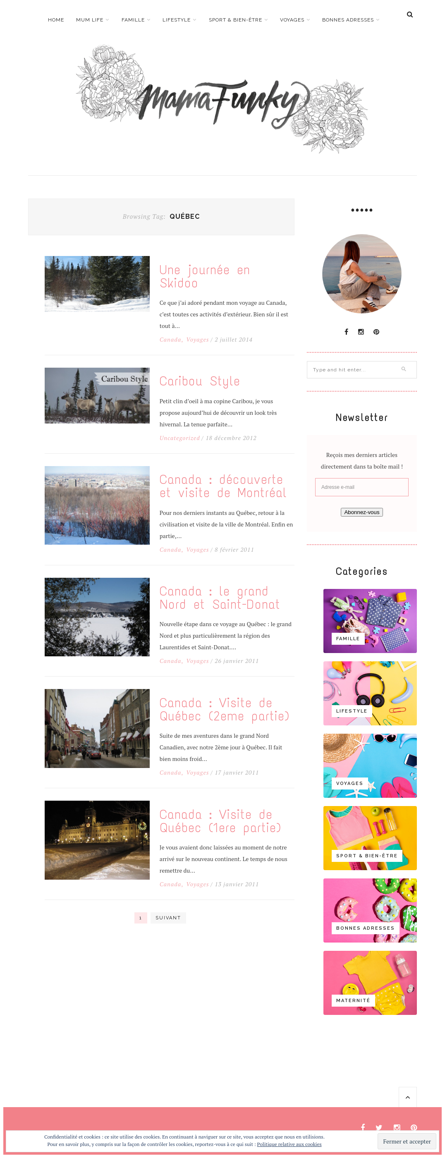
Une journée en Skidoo (205, 276)
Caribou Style (200, 381)
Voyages (292, 20)
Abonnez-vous (361, 512)
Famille (133, 20)
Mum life (89, 20)
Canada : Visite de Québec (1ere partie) (220, 821)
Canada (170, 339)
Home (56, 20)
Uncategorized (180, 438)
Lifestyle (177, 20)
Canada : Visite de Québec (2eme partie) (224, 709)
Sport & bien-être (235, 20)
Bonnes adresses (348, 20)
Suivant (168, 918)
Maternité (353, 1000)
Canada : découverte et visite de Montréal (223, 486)
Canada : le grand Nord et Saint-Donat (220, 598)
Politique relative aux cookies (289, 1144)
